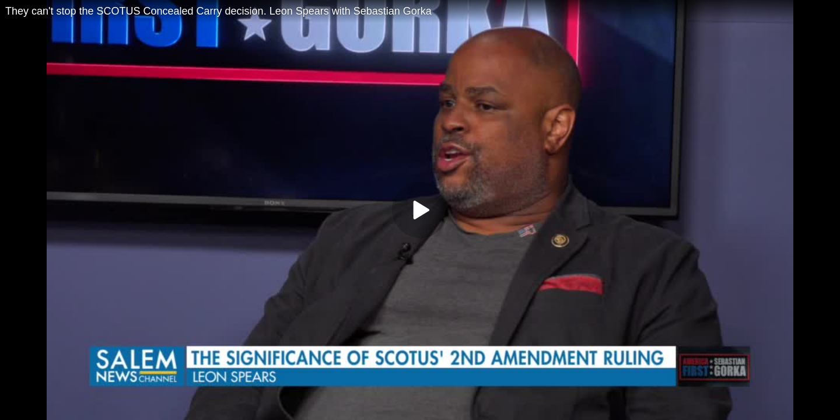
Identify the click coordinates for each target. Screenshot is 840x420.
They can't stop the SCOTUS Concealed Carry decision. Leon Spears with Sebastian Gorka (218, 11)
